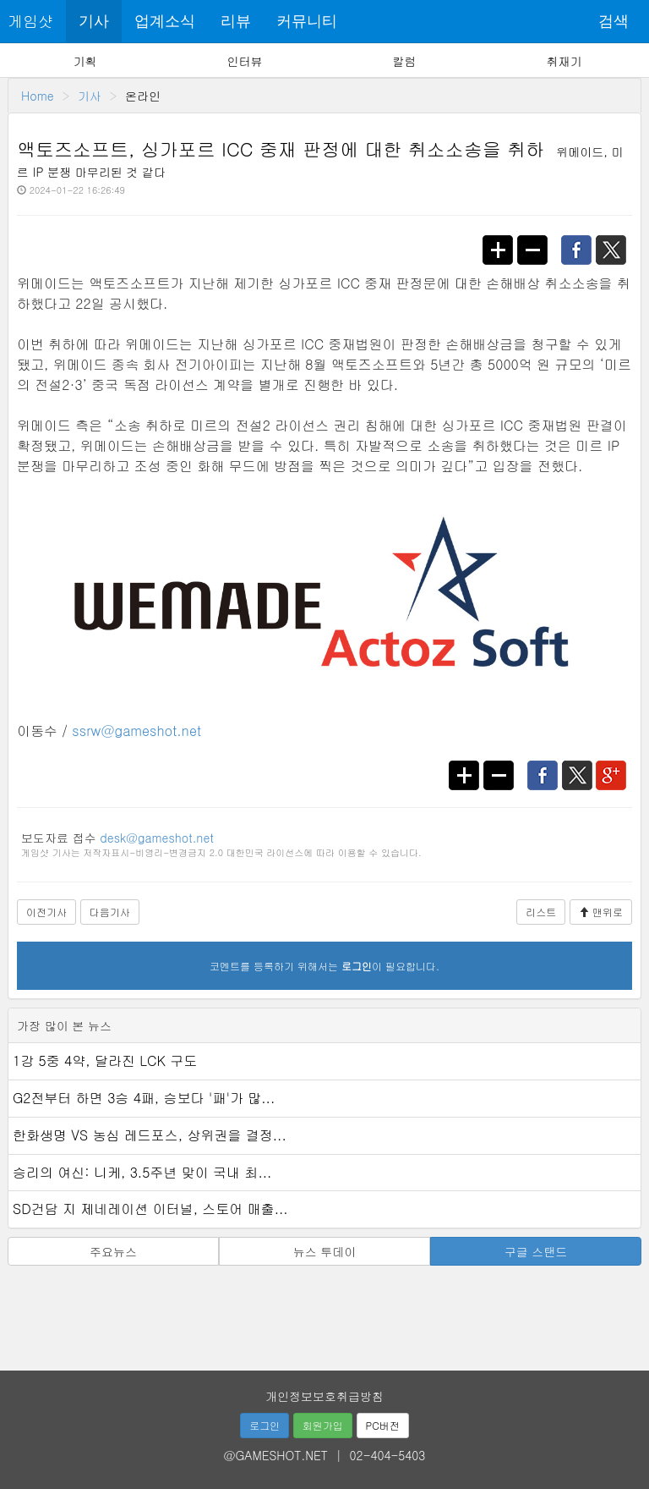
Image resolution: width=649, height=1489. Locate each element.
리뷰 (236, 21)
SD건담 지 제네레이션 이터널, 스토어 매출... (150, 1208)
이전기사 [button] (46, 911)
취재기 (563, 60)
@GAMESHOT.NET (276, 1455)
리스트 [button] (541, 911)
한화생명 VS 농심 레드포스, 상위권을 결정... (149, 1135)
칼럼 (404, 60)
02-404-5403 (388, 1455)
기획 (85, 60)
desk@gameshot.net (156, 837)
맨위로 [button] (601, 911)
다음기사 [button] (110, 911)
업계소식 (164, 21)
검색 (613, 21)
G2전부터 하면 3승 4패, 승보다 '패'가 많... (144, 1097)
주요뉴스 (113, 1251)
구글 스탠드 (536, 1251)
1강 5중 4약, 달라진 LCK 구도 (105, 1060)
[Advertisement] (324, 1312)
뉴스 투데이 (325, 1251)
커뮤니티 (306, 21)
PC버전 (383, 1425)
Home (37, 95)
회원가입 (323, 1425)
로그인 (264, 1425)
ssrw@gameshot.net (136, 730)
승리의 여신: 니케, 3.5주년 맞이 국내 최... (142, 1172)
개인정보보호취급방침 (324, 1395)
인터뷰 (245, 60)
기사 (94, 21)
